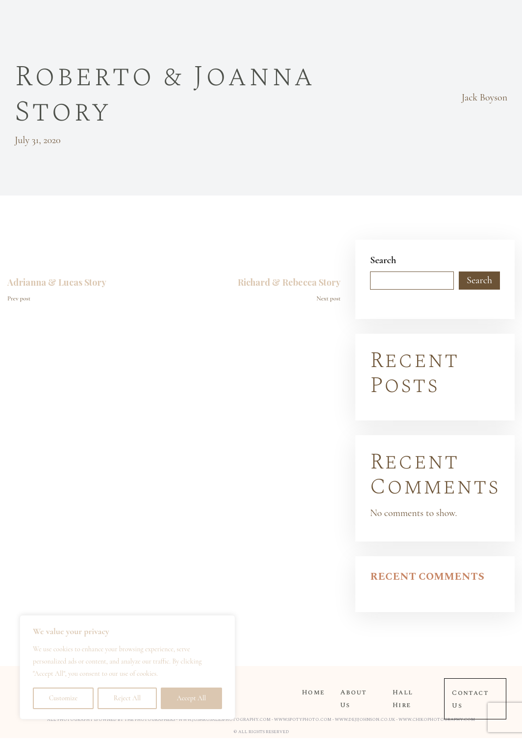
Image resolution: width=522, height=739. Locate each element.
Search (383, 260)
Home (313, 692)
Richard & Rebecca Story (289, 282)
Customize (63, 698)
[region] (127, 667)
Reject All (127, 698)
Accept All (191, 698)
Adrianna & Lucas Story (56, 282)
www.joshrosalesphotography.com (224, 719)
